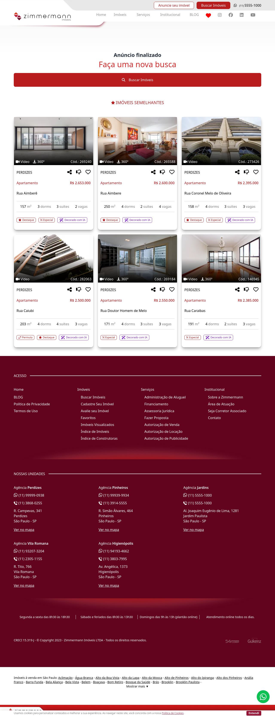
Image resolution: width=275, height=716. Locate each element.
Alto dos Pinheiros (229, 678)
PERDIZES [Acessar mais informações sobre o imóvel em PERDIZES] (24, 172)
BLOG (194, 14)
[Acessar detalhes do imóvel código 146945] (221, 335)
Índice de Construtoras (99, 438)
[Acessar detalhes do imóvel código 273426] (221, 217)
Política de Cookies (172, 713)
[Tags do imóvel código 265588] (137, 161)
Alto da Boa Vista (107, 678)
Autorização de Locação (163, 431)
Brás (156, 682)
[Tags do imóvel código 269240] (53, 161)
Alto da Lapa (130, 678)
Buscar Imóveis (213, 5)
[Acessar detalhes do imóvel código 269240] (54, 217)
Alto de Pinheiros (176, 678)
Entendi (254, 713)
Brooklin (167, 682)
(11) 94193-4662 (114, 551)
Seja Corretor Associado (227, 411)
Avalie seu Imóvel (95, 411)
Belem (86, 682)
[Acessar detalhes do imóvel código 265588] (138, 217)
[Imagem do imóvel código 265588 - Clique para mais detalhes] (137, 141)
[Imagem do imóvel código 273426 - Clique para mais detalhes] (221, 141)
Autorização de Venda (161, 424)
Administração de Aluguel (165, 397)
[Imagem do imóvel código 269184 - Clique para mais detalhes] (137, 258)
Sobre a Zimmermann (225, 397)
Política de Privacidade (32, 404)
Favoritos (88, 417)
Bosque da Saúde (138, 682)
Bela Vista (72, 682)
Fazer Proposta (156, 417)
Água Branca (84, 678)
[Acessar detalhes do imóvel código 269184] (138, 335)
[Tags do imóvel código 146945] (221, 279)
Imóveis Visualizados (97, 424)
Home (101, 14)
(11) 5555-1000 (197, 495)
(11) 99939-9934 (114, 495)
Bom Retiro (115, 682)
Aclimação (65, 678)
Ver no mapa (24, 529)
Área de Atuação (221, 404)
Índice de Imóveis (95, 431)
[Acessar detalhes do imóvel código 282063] (54, 335)
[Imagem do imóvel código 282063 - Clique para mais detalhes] (53, 258)
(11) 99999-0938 (29, 495)
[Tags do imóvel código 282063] (53, 279)
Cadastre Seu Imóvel (97, 404)
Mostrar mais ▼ (137, 686)
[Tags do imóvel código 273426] (221, 161)
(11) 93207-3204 (29, 551)
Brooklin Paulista (187, 682)
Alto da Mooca (152, 678)
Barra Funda (34, 682)
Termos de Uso (26, 411)
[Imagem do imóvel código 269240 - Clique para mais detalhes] (53, 141)
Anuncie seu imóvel (173, 5)
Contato (214, 417)
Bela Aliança (54, 682)
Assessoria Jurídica (159, 411)
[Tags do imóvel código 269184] (137, 279)
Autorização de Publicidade (166, 438)
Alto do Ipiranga (202, 678)
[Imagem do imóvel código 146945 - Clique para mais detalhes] (221, 258)
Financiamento (156, 404)
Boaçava (99, 682)
